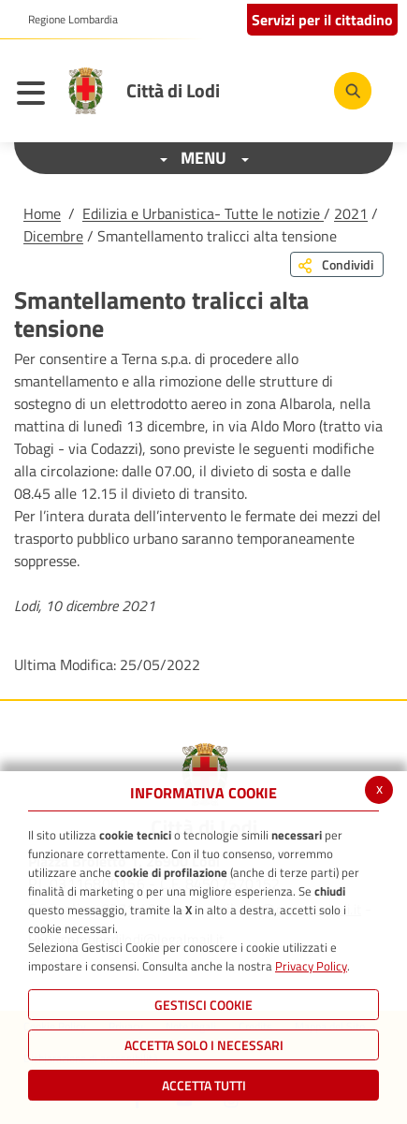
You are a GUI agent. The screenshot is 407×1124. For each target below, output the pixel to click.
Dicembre (53, 236)
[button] (66, 19)
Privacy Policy (311, 965)
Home (42, 213)
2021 (351, 213)
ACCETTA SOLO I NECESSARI (203, 1045)
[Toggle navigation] (35, 95)
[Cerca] (352, 90)
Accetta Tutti (204, 1085)
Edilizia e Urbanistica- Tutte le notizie (203, 213)
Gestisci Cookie (203, 1005)
